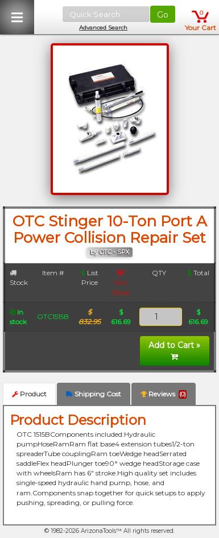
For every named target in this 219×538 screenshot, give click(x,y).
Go (162, 15)
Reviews (164, 394)
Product (29, 394)
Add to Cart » (174, 350)
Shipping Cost (93, 394)
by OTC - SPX (109, 252)
